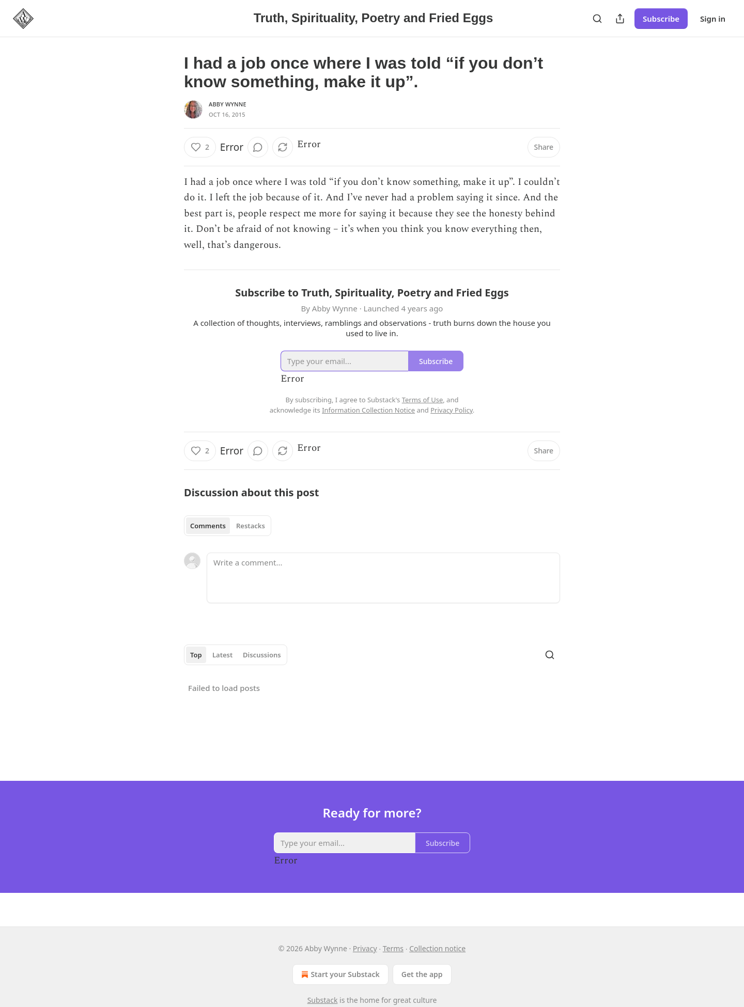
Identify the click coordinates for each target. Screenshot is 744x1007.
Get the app (422, 974)
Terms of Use (422, 399)
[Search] (597, 18)
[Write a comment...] (383, 578)
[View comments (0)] (257, 147)
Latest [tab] (222, 654)
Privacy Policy (451, 410)
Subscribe (661, 18)
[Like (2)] (200, 147)
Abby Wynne (227, 104)
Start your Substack (339, 974)
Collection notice (437, 948)
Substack (322, 1000)
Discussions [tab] (262, 654)
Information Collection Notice (368, 410)
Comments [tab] (208, 525)
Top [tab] (196, 654)
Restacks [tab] (250, 525)
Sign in (712, 18)
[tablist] (227, 525)
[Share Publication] (620, 18)
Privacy (365, 948)
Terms (393, 948)
